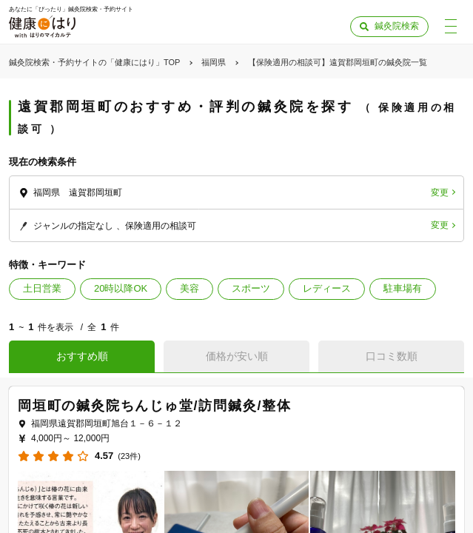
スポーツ (251, 288)
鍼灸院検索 (397, 26)
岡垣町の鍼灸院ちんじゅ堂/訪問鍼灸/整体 (155, 405)
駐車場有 (402, 288)
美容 (189, 288)
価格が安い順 (237, 356)
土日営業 (42, 288)
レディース (327, 288)
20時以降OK (120, 288)
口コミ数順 (391, 356)
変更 (440, 192)
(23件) (129, 456)
